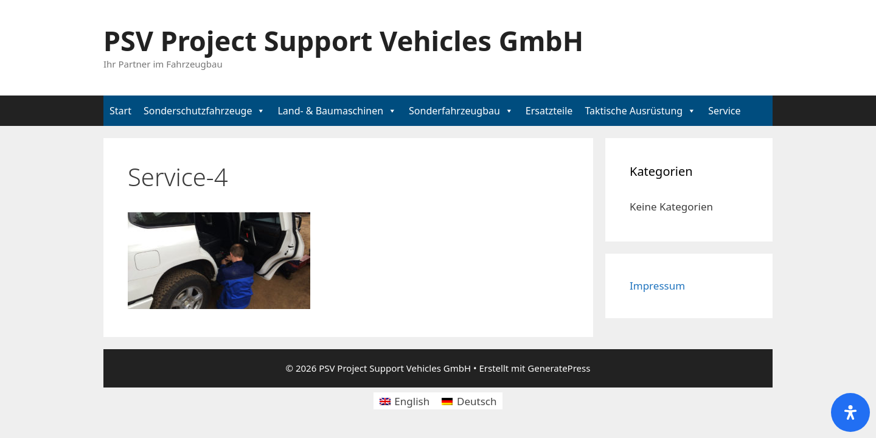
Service (724, 110)
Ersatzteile (549, 110)
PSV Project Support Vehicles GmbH (343, 40)
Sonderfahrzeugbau (454, 110)
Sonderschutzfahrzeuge (198, 110)
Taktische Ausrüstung (634, 110)
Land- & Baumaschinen (330, 110)
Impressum (657, 286)
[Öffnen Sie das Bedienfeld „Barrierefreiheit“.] (850, 412)
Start (120, 110)
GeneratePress (558, 368)
